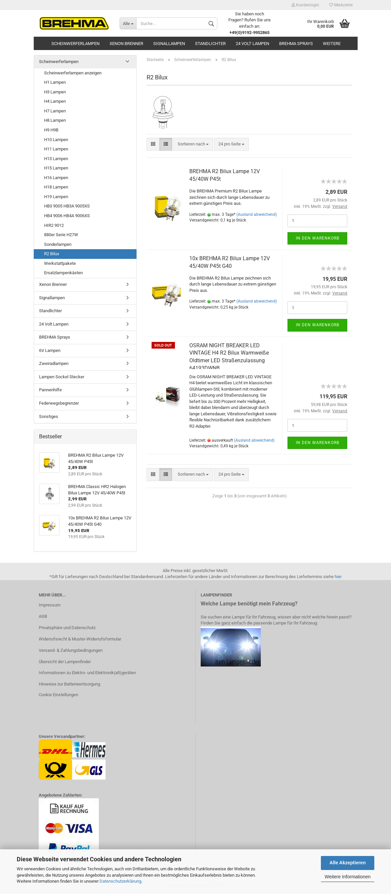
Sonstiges (48, 416)
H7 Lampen (55, 110)
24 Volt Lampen (252, 43)
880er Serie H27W (61, 234)
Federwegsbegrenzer (59, 403)
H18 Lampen (56, 186)
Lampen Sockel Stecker (61, 376)
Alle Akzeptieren (348, 862)
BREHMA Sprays (296, 43)
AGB (43, 616)
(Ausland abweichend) (256, 214)
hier (338, 576)
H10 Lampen (56, 139)
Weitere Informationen (347, 876)
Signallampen (169, 43)
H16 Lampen (56, 177)
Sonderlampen (57, 244)
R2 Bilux (51, 253)
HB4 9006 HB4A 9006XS (67, 215)
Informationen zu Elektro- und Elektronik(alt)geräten (87, 672)
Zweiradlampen (53, 363)
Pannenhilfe (50, 389)
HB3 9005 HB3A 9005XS (67, 205)
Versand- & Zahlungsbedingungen (71, 650)
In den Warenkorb (317, 238)
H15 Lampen (56, 167)
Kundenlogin (305, 5)
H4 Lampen (55, 101)
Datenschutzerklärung (120, 881)
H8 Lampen (55, 120)
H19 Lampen (56, 196)
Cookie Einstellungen (58, 694)
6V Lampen (49, 350)
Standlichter (210, 43)
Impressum (49, 604)
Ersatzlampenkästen (63, 272)
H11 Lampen (56, 148)
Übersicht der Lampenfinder (65, 661)
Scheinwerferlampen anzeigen (73, 72)
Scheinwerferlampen (75, 43)
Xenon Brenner (126, 43)
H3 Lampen (55, 91)
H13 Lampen (56, 158)
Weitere (332, 43)
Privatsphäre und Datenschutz (67, 627)
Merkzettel (341, 5)
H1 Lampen (55, 82)
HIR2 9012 (54, 225)
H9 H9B (51, 129)
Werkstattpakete (60, 263)
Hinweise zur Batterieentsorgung (69, 684)
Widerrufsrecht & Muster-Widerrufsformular (80, 638)
